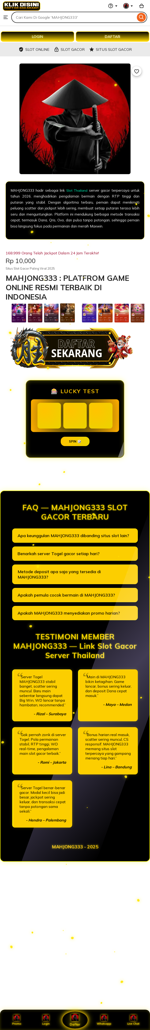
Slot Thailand (77, 190)
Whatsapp (104, 1020)
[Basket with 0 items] (141, 5)
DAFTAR (112, 36)
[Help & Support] (112, 5)
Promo (17, 1020)
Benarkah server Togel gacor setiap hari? (59, 553)
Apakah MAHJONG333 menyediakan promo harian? (69, 613)
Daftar (75, 1019)
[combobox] (73, 17)
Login (46, 1020)
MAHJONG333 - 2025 (75, 847)
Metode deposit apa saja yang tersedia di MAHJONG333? (59, 574)
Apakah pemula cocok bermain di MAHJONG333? (66, 595)
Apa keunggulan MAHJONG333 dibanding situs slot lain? (73, 535)
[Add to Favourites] (137, 71)
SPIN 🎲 (75, 441)
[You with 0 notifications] (128, 5)
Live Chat (133, 1020)
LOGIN (37, 36)
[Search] (141, 17)
